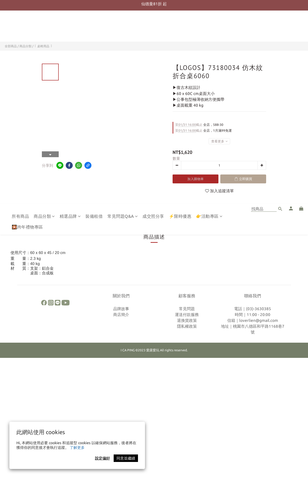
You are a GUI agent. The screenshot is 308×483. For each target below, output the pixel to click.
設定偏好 (102, 458)
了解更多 (77, 447)
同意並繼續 (125, 458)
